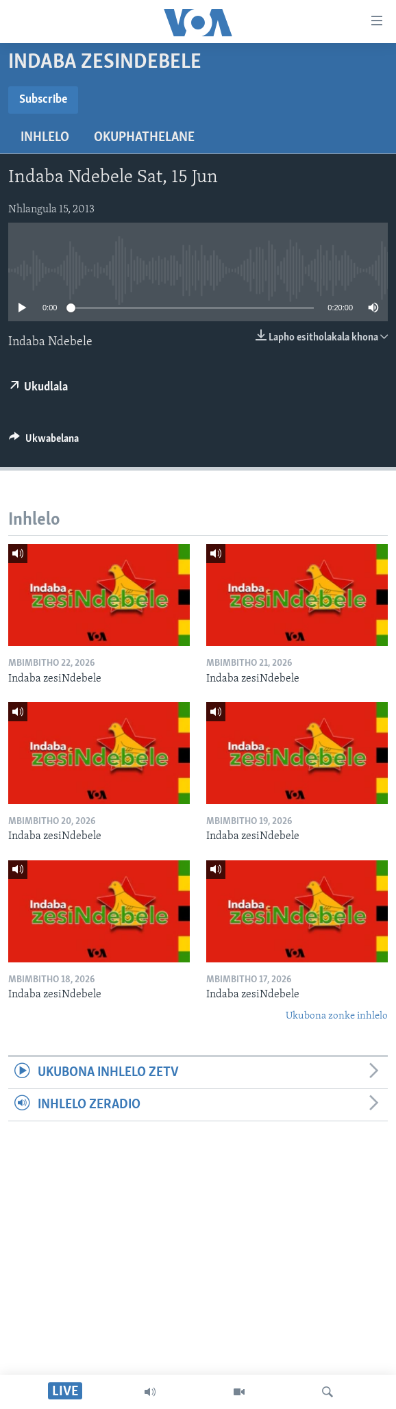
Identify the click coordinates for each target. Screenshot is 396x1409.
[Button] (44, 442)
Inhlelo (45, 138)
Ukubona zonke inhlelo (337, 1016)
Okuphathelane (144, 138)
